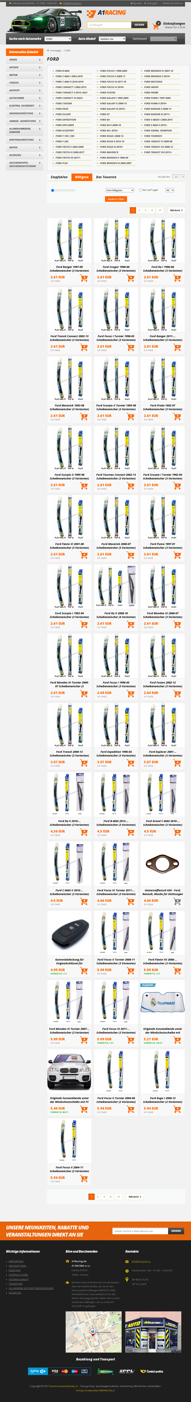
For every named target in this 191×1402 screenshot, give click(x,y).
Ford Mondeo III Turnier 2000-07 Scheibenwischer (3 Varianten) (69, 684)
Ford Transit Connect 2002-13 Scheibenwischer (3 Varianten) (69, 338)
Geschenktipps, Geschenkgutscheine (22, 164)
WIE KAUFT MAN (17, 1265)
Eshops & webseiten (87, 1390)
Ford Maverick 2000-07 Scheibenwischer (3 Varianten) (116, 545)
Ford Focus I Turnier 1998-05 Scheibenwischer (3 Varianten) (116, 338)
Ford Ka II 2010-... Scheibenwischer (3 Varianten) (69, 823)
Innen (13, 59)
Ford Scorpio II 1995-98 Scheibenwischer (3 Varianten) (69, 476)
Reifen (13, 147)
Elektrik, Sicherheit (21, 105)
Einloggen (152, 3)
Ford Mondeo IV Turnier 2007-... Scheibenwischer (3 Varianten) (69, 1030)
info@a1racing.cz (72, 3)
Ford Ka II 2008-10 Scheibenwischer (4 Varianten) (116, 615)
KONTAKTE (15, 1270)
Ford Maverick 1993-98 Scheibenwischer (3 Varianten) (69, 407)
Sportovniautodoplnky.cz (64, 1386)
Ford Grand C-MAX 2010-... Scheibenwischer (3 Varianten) (162, 823)
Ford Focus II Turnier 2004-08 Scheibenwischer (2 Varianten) (116, 1100)
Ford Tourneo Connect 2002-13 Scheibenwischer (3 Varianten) (116, 476)
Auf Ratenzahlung (18, 1279)
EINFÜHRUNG (16, 1261)
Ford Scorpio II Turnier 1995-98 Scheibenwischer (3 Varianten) (116, 407)
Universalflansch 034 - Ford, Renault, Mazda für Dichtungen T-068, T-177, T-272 (163, 892)
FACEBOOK (15, 1292)
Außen (13, 67)
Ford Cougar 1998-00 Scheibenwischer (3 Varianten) (116, 268)
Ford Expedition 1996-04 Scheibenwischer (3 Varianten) (116, 753)
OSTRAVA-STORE (18, 1274)
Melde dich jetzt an (173, 3)
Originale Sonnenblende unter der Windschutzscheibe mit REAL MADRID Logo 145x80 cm (162, 1030)
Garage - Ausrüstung (22, 121)
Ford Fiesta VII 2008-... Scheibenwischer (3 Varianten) (162, 961)
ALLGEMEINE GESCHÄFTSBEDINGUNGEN (31, 1288)
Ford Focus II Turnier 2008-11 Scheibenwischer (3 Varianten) (116, 961)
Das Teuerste (106, 177)
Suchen (139, 24)
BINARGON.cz (107, 1390)
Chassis (14, 82)
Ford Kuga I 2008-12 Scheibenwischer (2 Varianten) (162, 1100)
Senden (176, 1231)
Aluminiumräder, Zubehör (20, 130)
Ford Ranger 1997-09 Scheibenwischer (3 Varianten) (69, 268)
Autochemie (16, 98)
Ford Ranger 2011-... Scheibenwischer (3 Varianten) (162, 338)
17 (160, 210)
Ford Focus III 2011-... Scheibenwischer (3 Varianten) (116, 1030)
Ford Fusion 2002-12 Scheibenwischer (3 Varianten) (162, 684)
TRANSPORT (16, 1283)
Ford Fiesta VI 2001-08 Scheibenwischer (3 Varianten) (69, 545)
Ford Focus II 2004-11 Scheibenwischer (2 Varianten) (69, 1169)
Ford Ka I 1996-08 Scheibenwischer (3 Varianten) (162, 268)
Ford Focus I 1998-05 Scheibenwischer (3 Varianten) (116, 684)
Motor (13, 75)
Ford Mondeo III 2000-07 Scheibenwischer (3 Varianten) (162, 615)
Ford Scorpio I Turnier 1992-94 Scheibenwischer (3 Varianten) (162, 476)
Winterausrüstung (21, 139)
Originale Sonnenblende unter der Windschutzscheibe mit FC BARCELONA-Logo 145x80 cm (69, 1100)
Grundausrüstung (21, 113)
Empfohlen (59, 177)
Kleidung (15, 155)
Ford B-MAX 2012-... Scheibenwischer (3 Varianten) (116, 823)
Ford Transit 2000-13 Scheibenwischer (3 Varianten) (69, 753)
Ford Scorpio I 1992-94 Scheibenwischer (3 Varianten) (69, 615)
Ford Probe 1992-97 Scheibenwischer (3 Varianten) (162, 407)
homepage (55, 50)
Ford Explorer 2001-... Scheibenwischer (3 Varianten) (162, 753)
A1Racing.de (119, 14)
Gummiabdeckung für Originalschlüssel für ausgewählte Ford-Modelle (69, 961)
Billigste (82, 177)
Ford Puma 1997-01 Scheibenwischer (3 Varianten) (162, 545)
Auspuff (14, 90)
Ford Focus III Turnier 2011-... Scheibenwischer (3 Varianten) (116, 892)
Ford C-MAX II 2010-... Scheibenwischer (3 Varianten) (69, 892)
